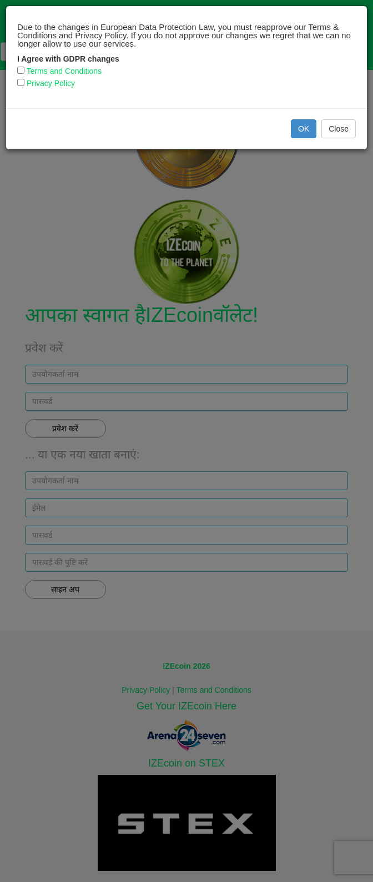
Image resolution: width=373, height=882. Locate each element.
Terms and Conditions (64, 71)
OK (303, 128)
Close (339, 128)
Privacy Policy (51, 83)
